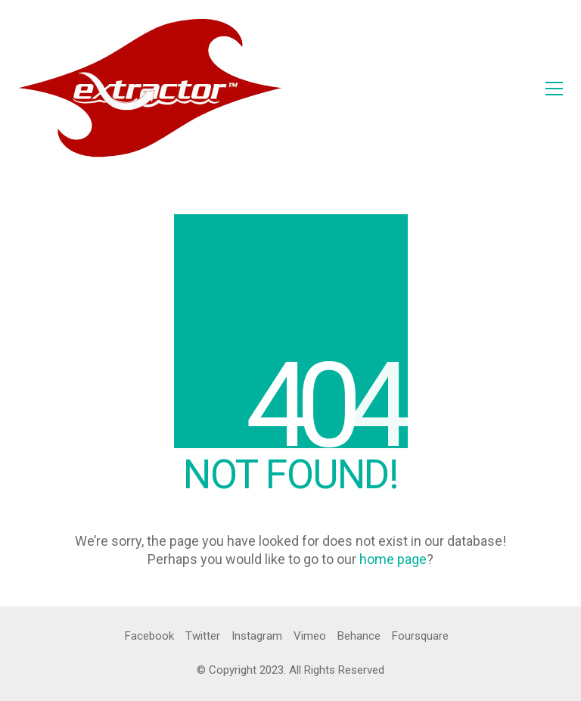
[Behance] (359, 636)
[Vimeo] (310, 636)
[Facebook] (149, 636)
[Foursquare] (420, 636)
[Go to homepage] (150, 88)
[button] (554, 88)
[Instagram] (256, 636)
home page (393, 559)
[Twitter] (202, 636)
